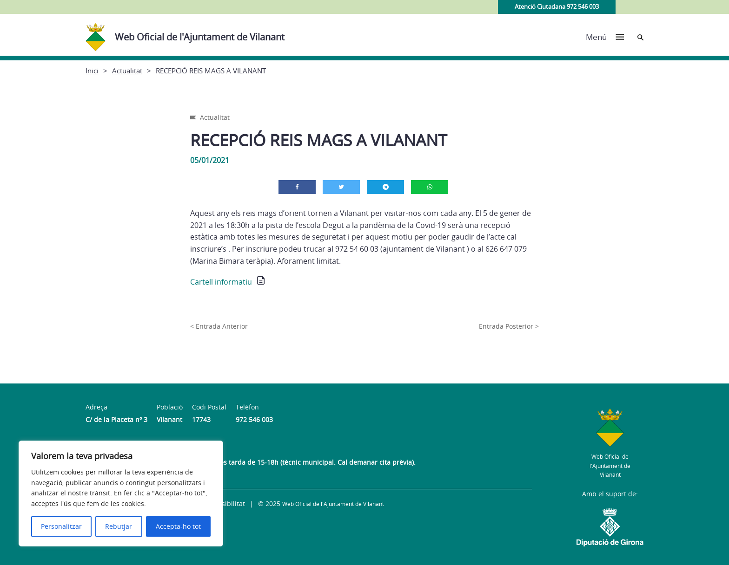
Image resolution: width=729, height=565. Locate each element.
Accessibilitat (224, 503)
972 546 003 (254, 419)
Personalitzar (61, 526)
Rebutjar (118, 526)
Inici (92, 70)
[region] (121, 493)
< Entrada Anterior (219, 326)
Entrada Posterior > (509, 326)
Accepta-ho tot (178, 526)
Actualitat (127, 70)
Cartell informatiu (221, 282)
